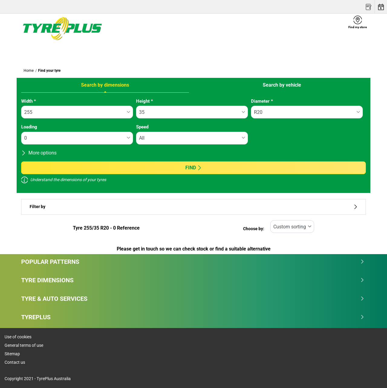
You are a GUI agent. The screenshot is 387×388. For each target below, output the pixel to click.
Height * (144, 101)
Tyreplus (192, 317)
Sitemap (12, 353)
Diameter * (262, 101)
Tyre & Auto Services (192, 299)
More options (39, 153)
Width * (28, 101)
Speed (142, 127)
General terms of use (24, 345)
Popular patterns (192, 262)
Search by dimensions (105, 85)
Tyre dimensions (192, 280)
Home (29, 70)
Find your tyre (49, 70)
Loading (29, 127)
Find (193, 168)
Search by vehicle (282, 85)
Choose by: (253, 228)
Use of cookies (18, 336)
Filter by (193, 206)
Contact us (15, 362)
